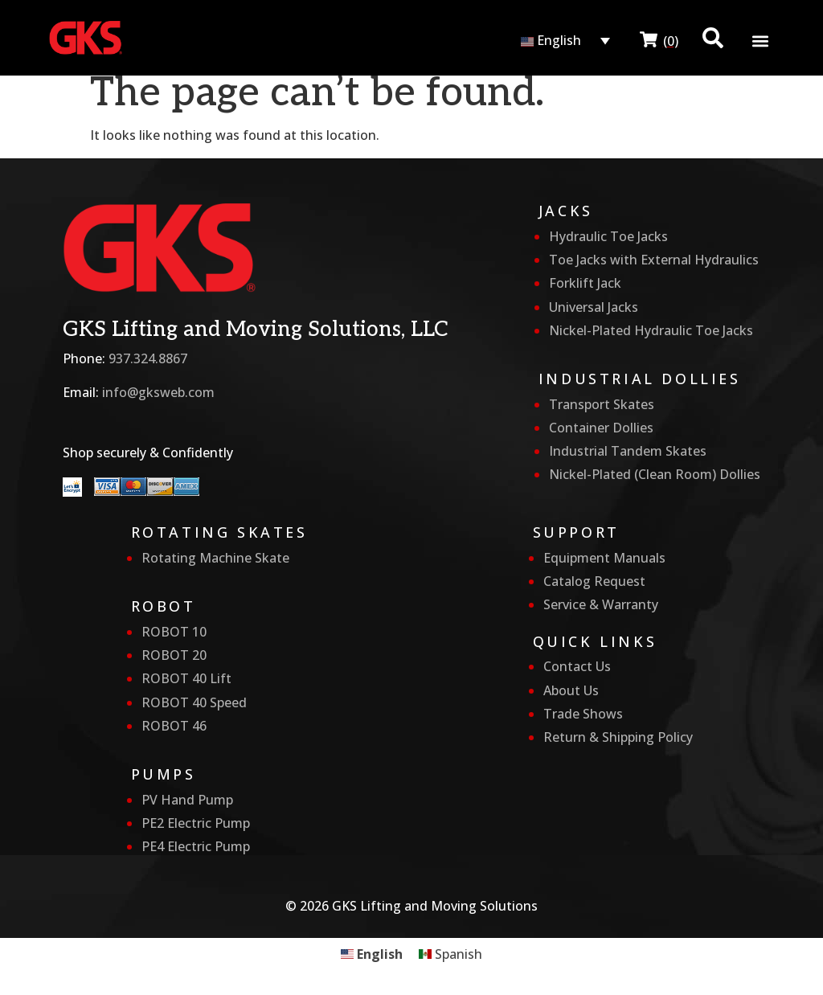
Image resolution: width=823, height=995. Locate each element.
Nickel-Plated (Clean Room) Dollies (654, 474)
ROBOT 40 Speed (194, 702)
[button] (760, 41)
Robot (163, 606)
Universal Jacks (593, 307)
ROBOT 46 (174, 726)
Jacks (565, 210)
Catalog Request (594, 581)
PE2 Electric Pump (195, 823)
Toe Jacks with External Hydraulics (654, 259)
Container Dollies (601, 427)
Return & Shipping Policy (618, 737)
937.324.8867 (148, 358)
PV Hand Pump (187, 800)
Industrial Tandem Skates (627, 451)
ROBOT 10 (174, 632)
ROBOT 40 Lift (186, 678)
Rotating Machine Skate (215, 558)
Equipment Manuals (604, 558)
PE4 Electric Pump (195, 846)
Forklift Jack (585, 283)
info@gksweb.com (158, 392)
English (551, 40)
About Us (571, 690)
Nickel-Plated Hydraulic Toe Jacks (651, 330)
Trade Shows (583, 714)
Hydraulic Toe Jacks (608, 236)
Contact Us (577, 666)
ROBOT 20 (174, 655)
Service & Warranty (600, 604)
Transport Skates (601, 404)
